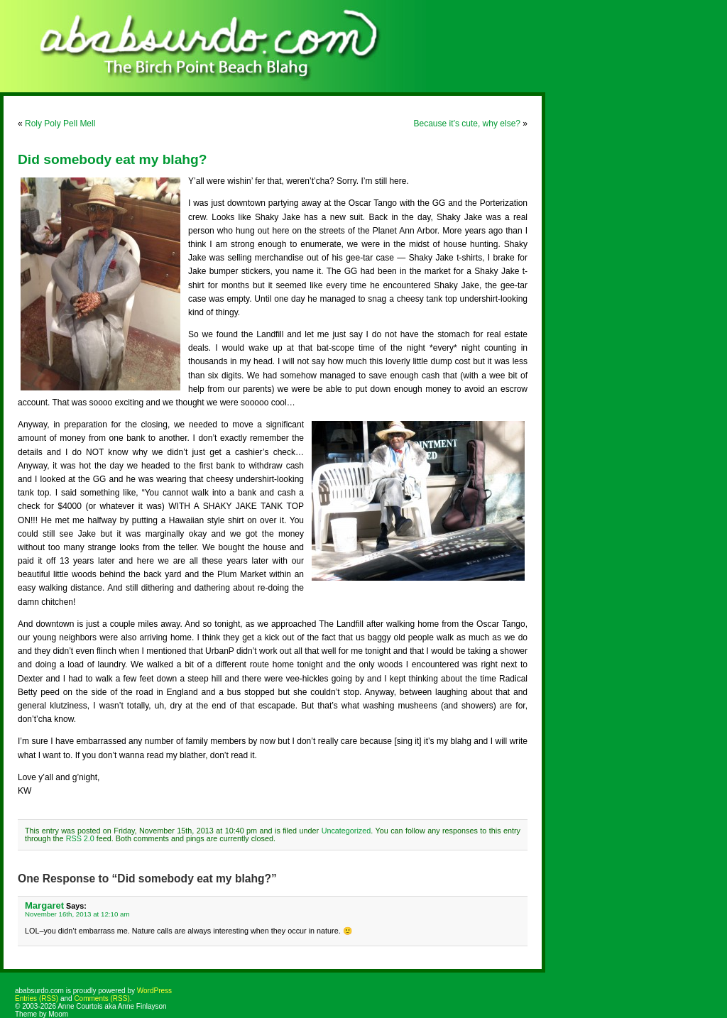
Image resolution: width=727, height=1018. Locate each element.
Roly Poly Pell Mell (60, 123)
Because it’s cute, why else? (466, 123)
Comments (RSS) (101, 998)
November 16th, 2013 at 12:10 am (77, 914)
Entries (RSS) (36, 998)
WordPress (154, 991)
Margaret (44, 905)
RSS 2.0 (80, 838)
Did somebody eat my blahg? (112, 159)
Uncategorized (346, 830)
